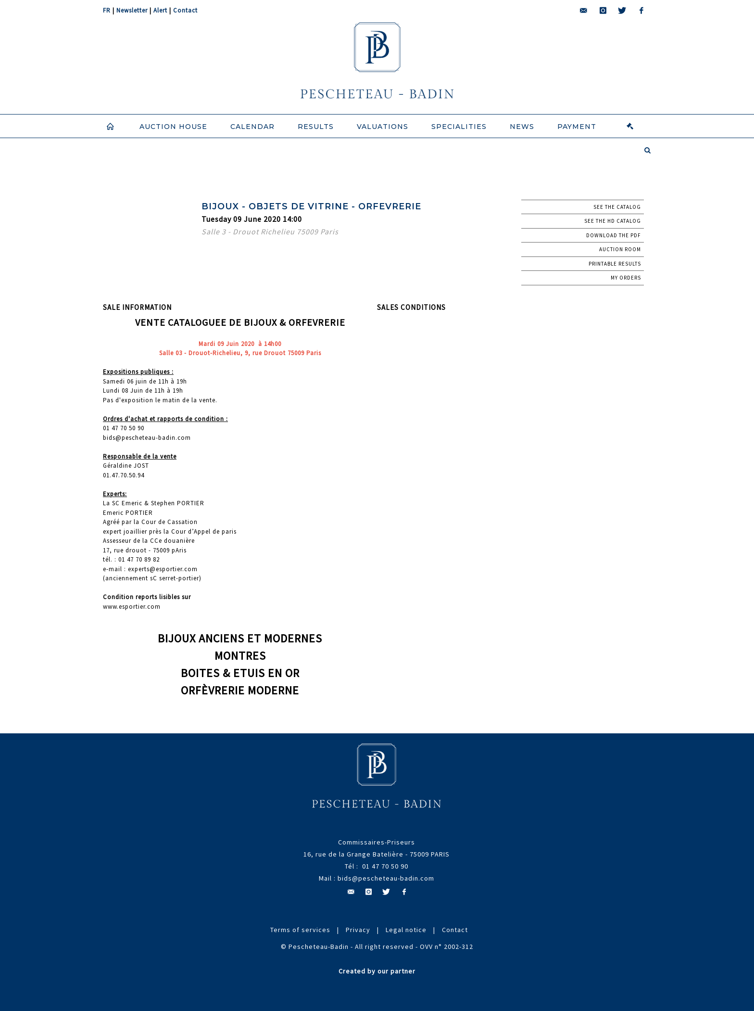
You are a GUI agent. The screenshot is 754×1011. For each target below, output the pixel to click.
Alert (160, 10)
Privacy (358, 929)
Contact (185, 10)
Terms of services (300, 929)
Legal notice (406, 929)
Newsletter (132, 10)
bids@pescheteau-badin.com (386, 878)
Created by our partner (377, 971)
